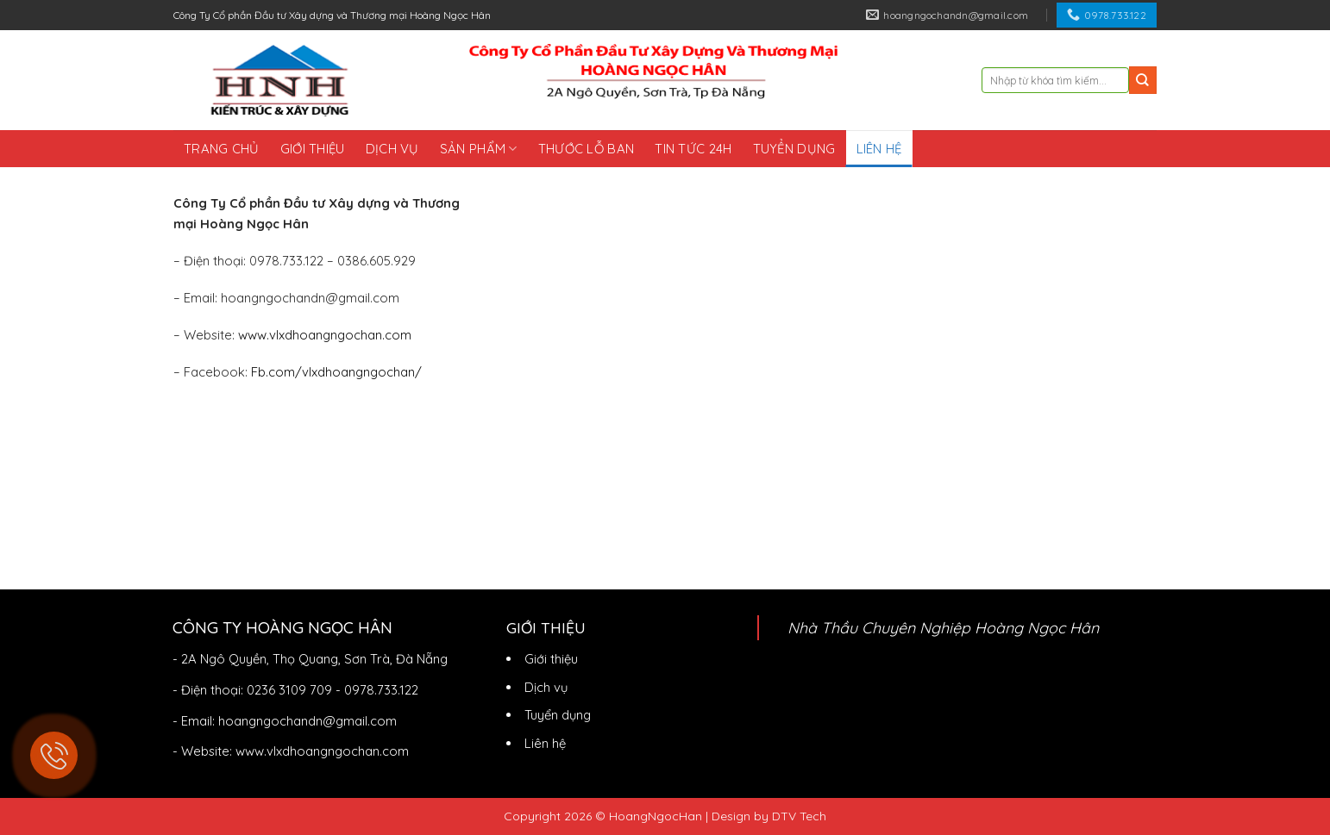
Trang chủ (222, 148)
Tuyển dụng (794, 148)
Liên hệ (879, 148)
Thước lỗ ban (586, 148)
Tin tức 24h (693, 148)
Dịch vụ (392, 148)
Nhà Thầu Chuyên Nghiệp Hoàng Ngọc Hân (943, 627)
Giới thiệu (312, 148)
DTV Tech (799, 816)
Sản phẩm (479, 148)
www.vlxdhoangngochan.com (324, 335)
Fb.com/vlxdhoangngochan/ (336, 372)
